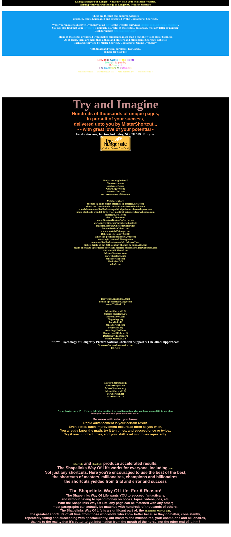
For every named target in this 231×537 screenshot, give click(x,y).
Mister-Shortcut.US (115, 338)
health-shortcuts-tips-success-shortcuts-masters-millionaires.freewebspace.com (115, 247)
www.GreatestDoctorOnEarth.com (115, 220)
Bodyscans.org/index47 (115, 180)
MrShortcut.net (115, 393)
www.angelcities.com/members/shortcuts (115, 223)
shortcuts (97, 464)
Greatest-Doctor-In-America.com (115, 345)
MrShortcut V (145, 71)
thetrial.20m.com (115, 217)
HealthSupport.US (115, 385)
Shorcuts (78, 464)
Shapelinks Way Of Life (157, 510)
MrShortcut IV (126, 71)
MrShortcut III (105, 71)
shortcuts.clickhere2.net (115, 250)
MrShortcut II (85, 71)
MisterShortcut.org (115, 388)
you (170, 468)
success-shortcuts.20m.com (115, 194)
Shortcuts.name (115, 183)
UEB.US (115, 348)
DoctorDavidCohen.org (115, 335)
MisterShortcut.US (116, 311)
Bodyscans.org (115, 327)
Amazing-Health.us (115, 330)
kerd (89, 27)
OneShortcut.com (115, 258)
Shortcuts (173, 24)
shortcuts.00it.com (115, 316)
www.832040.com (115, 188)
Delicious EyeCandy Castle (115, 234)
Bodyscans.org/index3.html (115, 298)
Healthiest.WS (115, 261)
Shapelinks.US (115, 322)
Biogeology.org (115, 319)
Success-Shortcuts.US (115, 313)
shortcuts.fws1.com (115, 214)
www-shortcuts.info (115, 256)
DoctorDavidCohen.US (115, 333)
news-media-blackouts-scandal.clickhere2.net (116, 242)
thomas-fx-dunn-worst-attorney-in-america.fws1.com (115, 203)
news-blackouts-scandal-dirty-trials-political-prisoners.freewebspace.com (115, 212)
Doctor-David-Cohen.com (115, 228)
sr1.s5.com (115, 264)
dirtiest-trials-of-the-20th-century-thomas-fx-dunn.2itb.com (115, 245)
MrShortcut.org (115, 201)
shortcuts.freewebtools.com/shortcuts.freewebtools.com (115, 206)
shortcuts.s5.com (115, 186)
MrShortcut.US (115, 396)
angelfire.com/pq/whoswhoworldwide (116, 225)
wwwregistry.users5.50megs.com (115, 239)
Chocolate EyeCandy (125, 30)
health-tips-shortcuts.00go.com (115, 301)
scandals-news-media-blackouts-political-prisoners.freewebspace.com (115, 209)
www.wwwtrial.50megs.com (115, 231)
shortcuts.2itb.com (116, 191)
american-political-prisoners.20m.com (115, 236)
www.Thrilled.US (115, 304)
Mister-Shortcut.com (115, 253)
